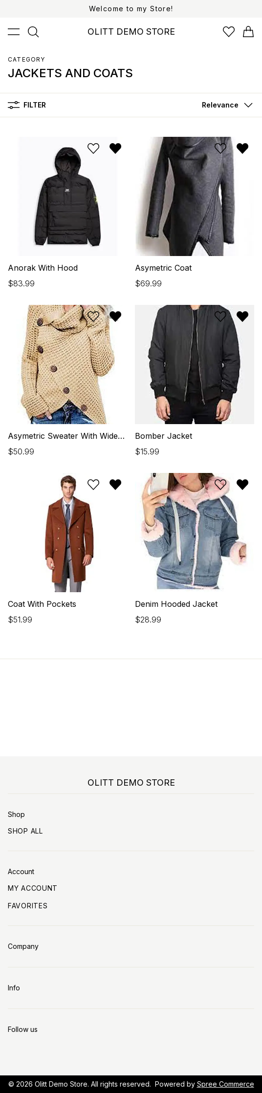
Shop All (25, 831)
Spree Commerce (225, 1084)
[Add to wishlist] (93, 148)
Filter (27, 105)
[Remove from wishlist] (115, 148)
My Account (33, 888)
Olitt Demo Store (61, 1084)
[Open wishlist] (229, 32)
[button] (225, 105)
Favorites (27, 905)
